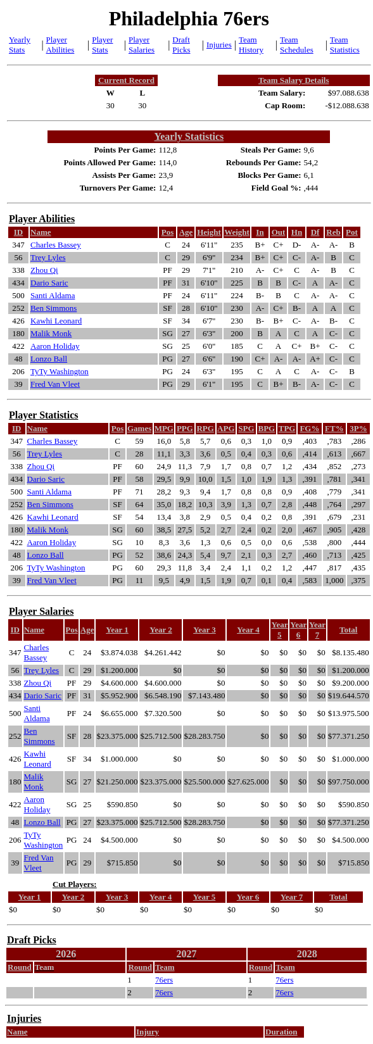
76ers (164, 979)
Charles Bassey (55, 244)
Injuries (219, 44)
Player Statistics (43, 415)
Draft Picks (181, 44)
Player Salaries (142, 44)
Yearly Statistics (189, 136)
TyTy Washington (59, 371)
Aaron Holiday (55, 346)
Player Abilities (60, 44)
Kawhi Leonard (56, 320)
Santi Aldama (52, 295)
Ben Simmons (53, 308)
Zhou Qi (44, 270)
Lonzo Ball (48, 358)
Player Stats (102, 44)
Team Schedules (296, 44)
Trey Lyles (48, 257)
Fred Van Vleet (55, 384)
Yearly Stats (19, 44)
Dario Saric (49, 282)
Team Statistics (345, 44)
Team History (251, 44)
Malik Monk (51, 333)
